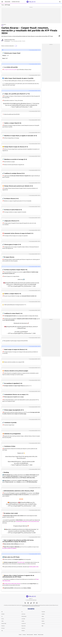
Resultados (7, 1)
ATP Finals (7, 4)
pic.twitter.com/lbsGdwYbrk (30, 105)
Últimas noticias (15, 1)
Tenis (2, 4)
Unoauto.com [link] (23, 628)
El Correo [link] (2, 618)
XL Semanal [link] (43, 623)
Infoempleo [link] (23, 630)
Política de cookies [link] (40, 634)
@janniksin (8, 529)
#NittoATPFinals (20, 105)
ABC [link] (2, 611)
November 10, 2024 (31, 532)
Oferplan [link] (43, 616)
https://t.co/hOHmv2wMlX (28, 461)
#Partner (20, 504)
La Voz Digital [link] (23, 618)
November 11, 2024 (27, 107)
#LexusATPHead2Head (11, 504)
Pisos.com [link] (43, 618)
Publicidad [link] (35, 634)
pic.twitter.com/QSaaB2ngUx (21, 463)
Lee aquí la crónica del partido (10, 69)
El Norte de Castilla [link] (3, 623)
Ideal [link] (2, 630)
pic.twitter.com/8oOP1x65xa (29, 504)
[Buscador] (60, 1)
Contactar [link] (20, 634)
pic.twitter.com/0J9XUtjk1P (21, 331)
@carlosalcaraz (13, 502)
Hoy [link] (1, 616)
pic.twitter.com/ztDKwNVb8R (29, 284)
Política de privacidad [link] (30, 634)
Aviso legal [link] (24, 634)
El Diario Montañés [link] (24, 616)
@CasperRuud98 (18, 103)
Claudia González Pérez (9, 39)
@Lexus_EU (31, 502)
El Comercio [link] (3, 628)
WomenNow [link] (43, 611)
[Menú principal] (2, 1)
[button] (59, 36)
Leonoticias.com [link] (24, 623)
